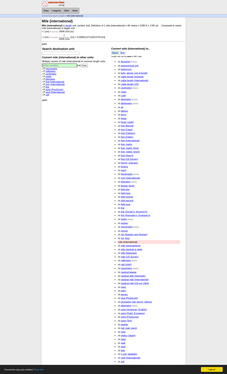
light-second (127, 200)
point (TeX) (126, 321)
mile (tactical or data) (131, 249)
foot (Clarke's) (128, 133)
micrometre (51, 69)
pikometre (126, 305)
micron (124, 231)
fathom (124, 111)
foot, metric (126, 144)
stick (123, 346)
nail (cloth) (126, 264)
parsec (124, 294)
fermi (123, 114)
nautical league (129, 272)
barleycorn (126, 69)
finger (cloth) (127, 122)
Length (61, 16)
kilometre (50, 79)
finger (124, 118)
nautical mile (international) (135, 279)
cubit (123, 95)
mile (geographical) (131, 245)
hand (123, 170)
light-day (125, 189)
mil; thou (125, 238)
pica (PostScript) (129, 298)
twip (123, 350)
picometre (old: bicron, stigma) (136, 302)
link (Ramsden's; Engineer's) (135, 215)
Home (46, 11)
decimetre (126, 99)
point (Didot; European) (133, 313)
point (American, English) (134, 309)
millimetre (50, 71)
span (123, 339)
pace (123, 287)
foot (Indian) (127, 137)
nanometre (126, 268)
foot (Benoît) (127, 126)
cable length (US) (130, 84)
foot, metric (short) (130, 152)
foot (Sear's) (127, 155)
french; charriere (129, 163)
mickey (124, 223)
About (75, 11)
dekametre (126, 103)
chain (123, 92)
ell (122, 107)
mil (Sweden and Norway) (134, 234)
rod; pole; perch (129, 328)
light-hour (126, 193)
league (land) (127, 186)
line (47, 87)
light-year (125, 204)
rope (123, 332)
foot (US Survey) (129, 159)
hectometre (126, 174)
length (68, 25)
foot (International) (55, 82)
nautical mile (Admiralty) (133, 276)
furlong (124, 166)
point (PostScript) (54, 89)
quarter (124, 324)
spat (123, 343)
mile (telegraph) (129, 253)
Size (122, 52)
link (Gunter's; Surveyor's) (134, 212)
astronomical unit (129, 65)
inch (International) (55, 84)
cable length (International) (134, 80)
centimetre (51, 74)
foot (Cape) (126, 129)
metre (49, 76)
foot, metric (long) (130, 148)
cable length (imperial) (132, 76)
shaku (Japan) (128, 335)
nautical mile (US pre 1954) (135, 283)
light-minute (127, 197)
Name (115, 52)
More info (39, 369)
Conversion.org (49, 16)
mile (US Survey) (129, 257)
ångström (126, 61)
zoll (47, 95)
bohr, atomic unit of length (134, 73)
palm (123, 291)
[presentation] (64, 31)
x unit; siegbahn (129, 354)
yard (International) (55, 92)
